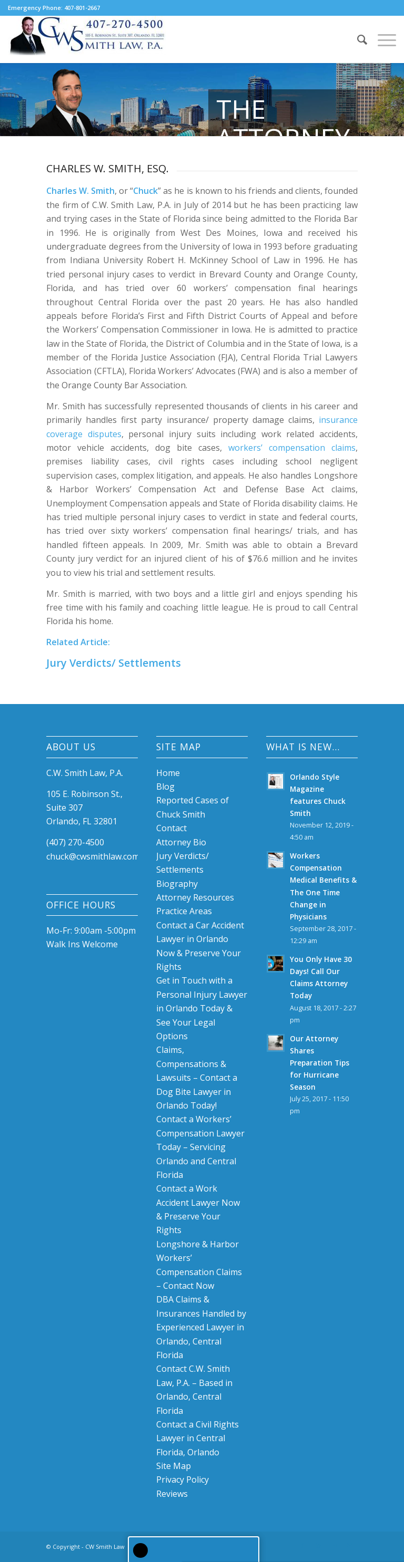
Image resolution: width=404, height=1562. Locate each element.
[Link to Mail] (350, 1545)
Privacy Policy (182, 1479)
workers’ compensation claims (292, 447)
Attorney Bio (181, 842)
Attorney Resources (195, 897)
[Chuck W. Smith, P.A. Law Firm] (87, 39)
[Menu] (381, 39)
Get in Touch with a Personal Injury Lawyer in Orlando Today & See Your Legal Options (201, 1008)
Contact (171, 828)
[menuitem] (357, 39)
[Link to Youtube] (334, 1545)
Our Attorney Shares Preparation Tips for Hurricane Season (319, 1062)
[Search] (357, 39)
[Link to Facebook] (302, 1545)
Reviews (172, 1493)
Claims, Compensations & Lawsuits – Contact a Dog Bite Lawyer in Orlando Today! (196, 1077)
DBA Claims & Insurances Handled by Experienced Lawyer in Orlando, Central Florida (201, 1327)
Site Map (173, 1466)
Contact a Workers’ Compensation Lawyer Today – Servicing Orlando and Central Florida (200, 1147)
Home (168, 773)
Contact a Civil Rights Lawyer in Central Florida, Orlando (197, 1438)
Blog (165, 786)
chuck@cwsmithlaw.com (92, 856)
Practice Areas (184, 911)
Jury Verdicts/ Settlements (113, 663)
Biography (177, 883)
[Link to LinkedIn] (318, 1545)
